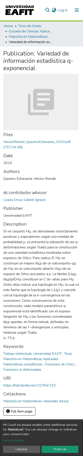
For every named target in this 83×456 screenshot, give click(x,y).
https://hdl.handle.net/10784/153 (29, 385)
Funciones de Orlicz (60, 364)
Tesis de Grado (29, 26)
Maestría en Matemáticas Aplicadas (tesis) (31, 36)
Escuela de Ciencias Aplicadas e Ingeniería (31, 31)
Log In (63, 10)
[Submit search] (47, 10)
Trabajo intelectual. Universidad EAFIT (33, 353)
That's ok (59, 449)
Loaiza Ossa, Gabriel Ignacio (24, 199)
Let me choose (13, 440)
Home (8, 26)
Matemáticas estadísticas (23, 364)
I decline (21, 449)
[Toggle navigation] (77, 10)
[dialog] (41, 438)
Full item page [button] (19, 411)
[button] (54, 10)
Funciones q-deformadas (22, 369)
